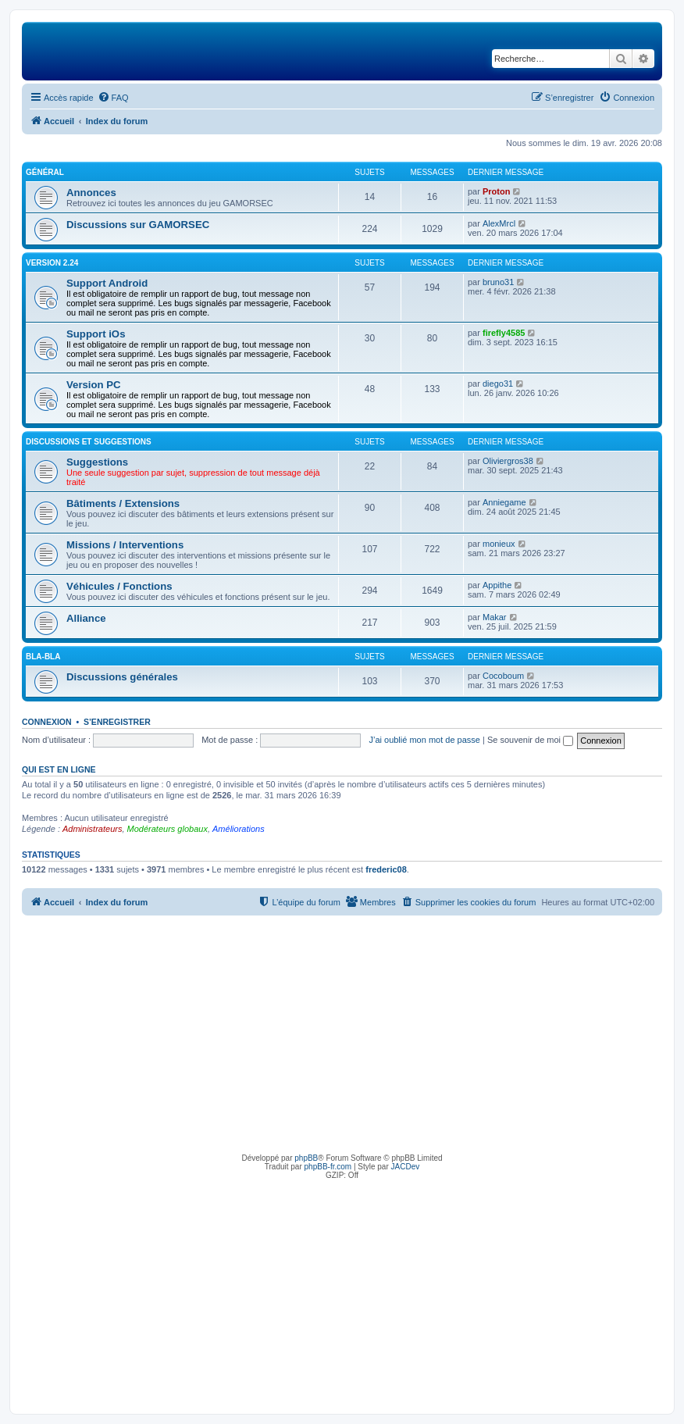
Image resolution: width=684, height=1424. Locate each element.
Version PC (93, 385)
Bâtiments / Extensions (123, 503)
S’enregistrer (117, 721)
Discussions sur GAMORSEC (137, 224)
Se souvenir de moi (530, 739)
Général (45, 172)
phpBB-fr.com (328, 1166)
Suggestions (97, 462)
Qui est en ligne (59, 769)
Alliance (86, 618)
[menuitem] (113, 97)
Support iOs (95, 334)
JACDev (405, 1166)
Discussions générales (122, 677)
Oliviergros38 (508, 461)
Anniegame (504, 502)
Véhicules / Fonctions (119, 586)
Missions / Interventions (124, 545)
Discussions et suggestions (88, 441)
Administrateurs (92, 828)
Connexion (47, 721)
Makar (495, 617)
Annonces (91, 192)
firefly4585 (504, 332)
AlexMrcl (499, 223)
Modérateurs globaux (167, 828)
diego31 (498, 383)
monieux (499, 543)
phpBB (306, 1158)
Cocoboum (503, 675)
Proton (496, 191)
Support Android (107, 283)
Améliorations (238, 828)
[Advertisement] (342, 1032)
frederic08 (386, 869)
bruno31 (498, 282)
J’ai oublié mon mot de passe (424, 739)
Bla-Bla (43, 656)
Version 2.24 (52, 263)
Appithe (497, 585)
